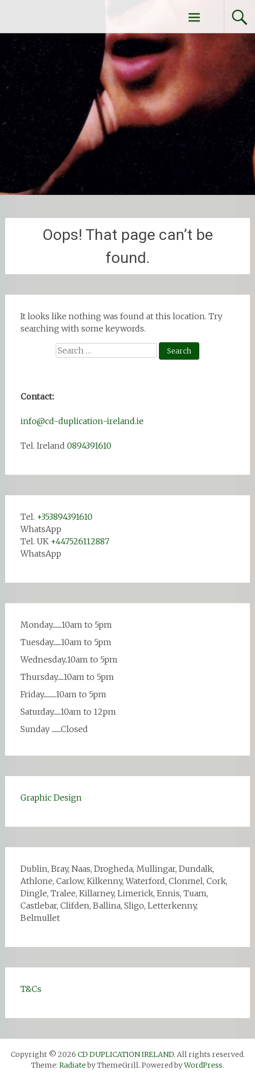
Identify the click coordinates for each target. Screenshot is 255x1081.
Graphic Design (51, 797)
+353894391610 (64, 517)
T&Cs (30, 989)
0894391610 (89, 445)
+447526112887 (80, 541)
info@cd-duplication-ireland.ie (82, 421)
